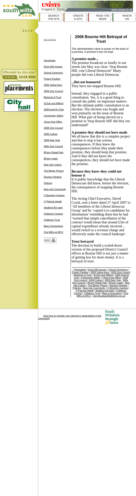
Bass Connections (53, 226)
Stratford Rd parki (53, 207)
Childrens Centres (53, 213)
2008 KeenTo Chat (54, 109)
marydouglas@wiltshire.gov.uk (109, 296)
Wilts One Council (53, 146)
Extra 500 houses (53, 66)
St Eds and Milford (53, 103)
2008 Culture (50, 134)
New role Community (55, 189)
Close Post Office (53, 121)
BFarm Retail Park (53, 152)
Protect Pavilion (52, 79)
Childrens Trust (52, 220)
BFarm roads (51, 158)
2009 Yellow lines (53, 85)
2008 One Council (53, 128)
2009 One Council (53, 91)
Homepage (49, 60)
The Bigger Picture (54, 170)
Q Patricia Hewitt (53, 201)
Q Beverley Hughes (54, 195)
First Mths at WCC (53, 232)
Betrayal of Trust (52, 97)
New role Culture (53, 164)
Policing (48, 183)
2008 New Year (52, 140)
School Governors (53, 72)
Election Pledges (53, 177)
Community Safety (53, 115)
